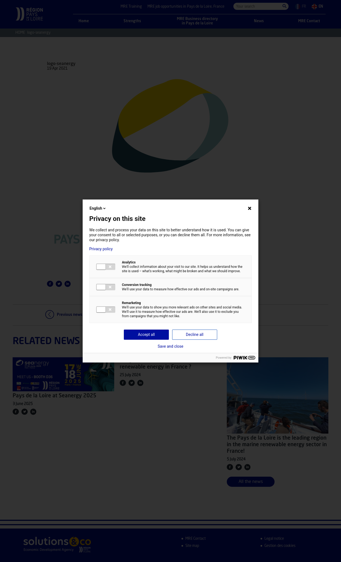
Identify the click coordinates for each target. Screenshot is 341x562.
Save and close (170, 346)
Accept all (146, 334)
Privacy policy (101, 249)
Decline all (194, 334)
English (98, 208)
